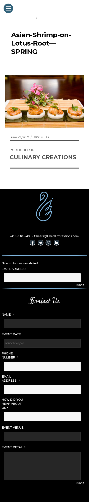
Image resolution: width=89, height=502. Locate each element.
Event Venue (13, 427)
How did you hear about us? (12, 404)
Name (8, 314)
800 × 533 (41, 137)
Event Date (11, 334)
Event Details (14, 447)
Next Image (48, 18)
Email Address (11, 378)
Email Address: (15, 269)
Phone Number (10, 355)
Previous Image (22, 18)
